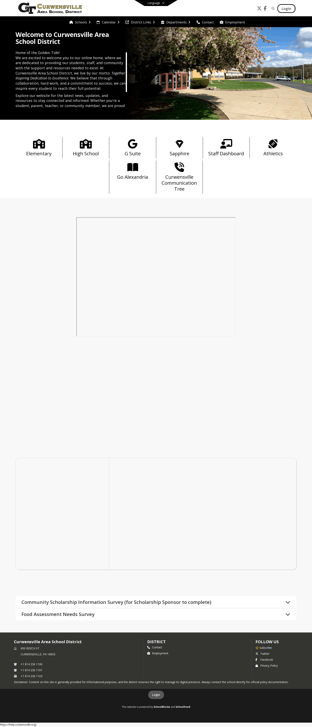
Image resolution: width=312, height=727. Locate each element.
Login (156, 695)
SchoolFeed (183, 707)
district (156, 642)
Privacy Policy (266, 666)
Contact (154, 648)
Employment (157, 654)
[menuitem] (80, 22)
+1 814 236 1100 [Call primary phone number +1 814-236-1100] (31, 664)
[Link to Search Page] (272, 8)
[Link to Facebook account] (265, 9)
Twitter (262, 654)
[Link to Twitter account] (259, 9)
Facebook (264, 660)
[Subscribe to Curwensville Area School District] (263, 648)
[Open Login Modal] (286, 8)
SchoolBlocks (162, 707)
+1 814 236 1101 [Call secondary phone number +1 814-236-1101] (31, 670)
